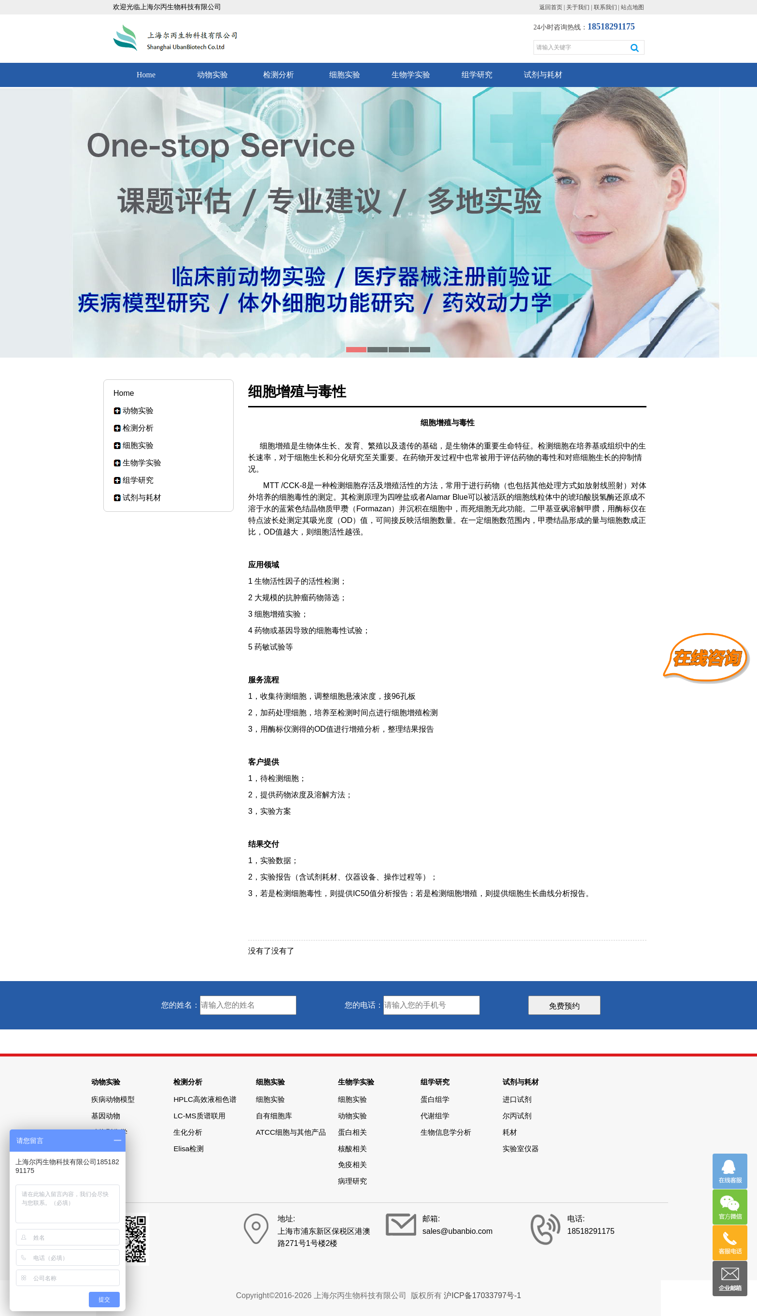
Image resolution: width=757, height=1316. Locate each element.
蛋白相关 (352, 1132)
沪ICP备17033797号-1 (482, 1295)
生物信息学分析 (446, 1132)
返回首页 (550, 7)
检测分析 (278, 75)
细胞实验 (344, 75)
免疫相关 (352, 1164)
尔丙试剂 (517, 1116)
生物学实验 (411, 75)
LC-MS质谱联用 (199, 1116)
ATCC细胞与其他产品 (291, 1132)
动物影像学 (109, 1132)
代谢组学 (435, 1116)
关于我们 (577, 7)
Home (146, 75)
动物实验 (212, 75)
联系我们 (605, 7)
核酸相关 (352, 1148)
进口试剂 (517, 1099)
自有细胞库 (274, 1116)
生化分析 (187, 1132)
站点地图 (632, 7)
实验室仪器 (521, 1148)
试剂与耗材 (543, 75)
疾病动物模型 (113, 1099)
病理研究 (352, 1181)
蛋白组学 (435, 1099)
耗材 (510, 1132)
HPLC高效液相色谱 (205, 1099)
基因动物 (105, 1116)
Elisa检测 (188, 1148)
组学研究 (477, 75)
